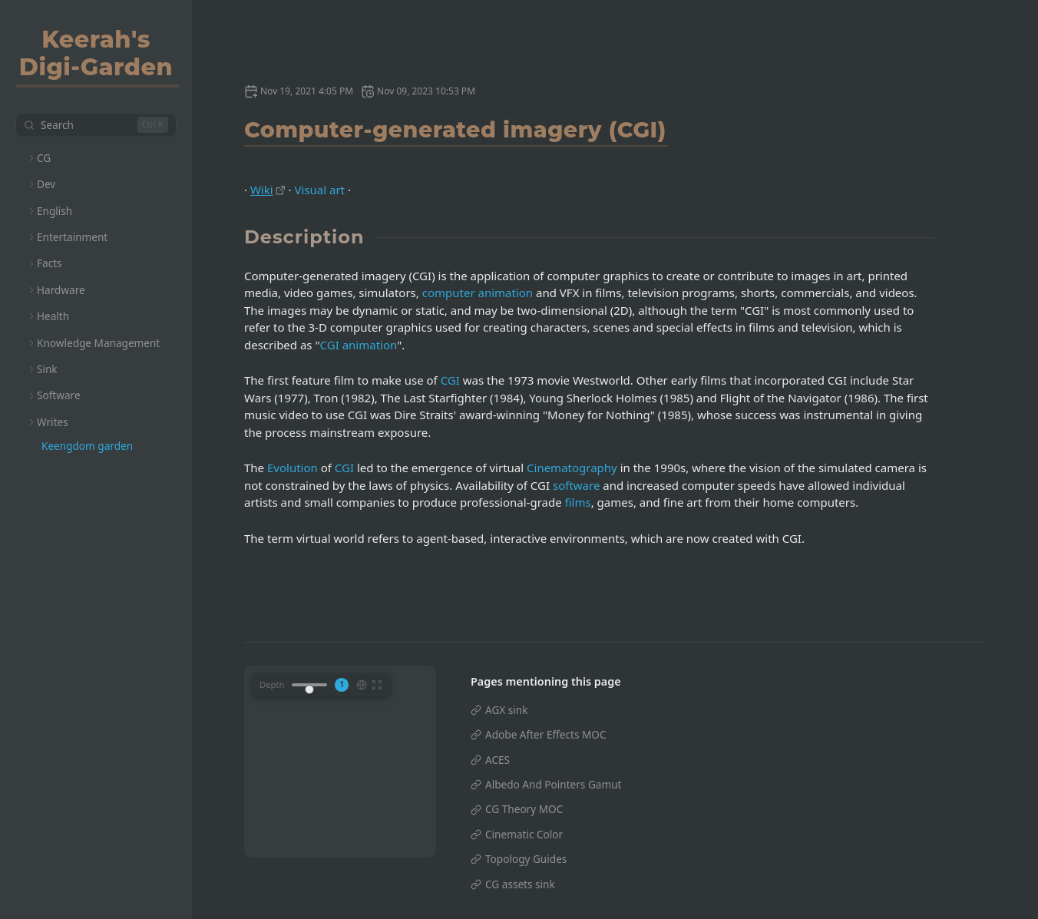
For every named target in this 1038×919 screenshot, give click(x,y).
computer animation (477, 292)
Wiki (261, 189)
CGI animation (359, 344)
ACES (497, 759)
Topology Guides (526, 858)
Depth (272, 684)
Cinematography (572, 467)
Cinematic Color (524, 834)
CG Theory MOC (524, 809)
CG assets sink (520, 884)
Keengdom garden (87, 445)
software (576, 485)
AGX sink (506, 709)
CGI (450, 380)
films (578, 502)
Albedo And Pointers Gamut (553, 784)
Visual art (319, 189)
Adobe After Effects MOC (546, 734)
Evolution (292, 467)
